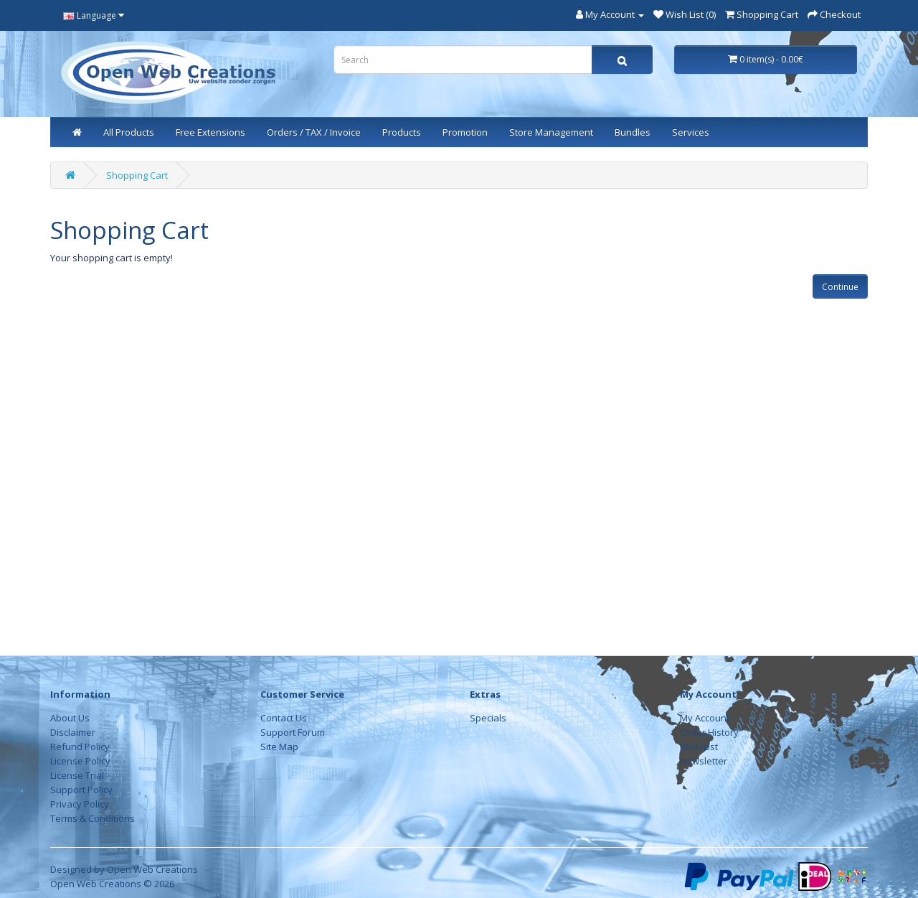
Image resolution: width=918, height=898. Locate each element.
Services (690, 132)
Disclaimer (72, 732)
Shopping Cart (137, 175)
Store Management (551, 132)
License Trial (77, 775)
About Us (70, 717)
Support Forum (292, 732)
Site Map (279, 746)
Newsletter (703, 760)
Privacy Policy (79, 804)
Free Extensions (210, 132)
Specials (488, 717)
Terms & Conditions (92, 818)
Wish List (699, 746)
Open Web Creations (152, 869)
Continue (840, 287)
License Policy (80, 760)
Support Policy (81, 789)
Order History (709, 732)
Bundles (632, 132)
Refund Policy (80, 746)
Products (401, 132)
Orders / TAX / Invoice (314, 132)
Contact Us (283, 717)
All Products (128, 132)
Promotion (465, 132)
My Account (704, 717)
